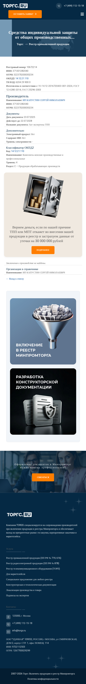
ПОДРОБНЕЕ (43, 250)
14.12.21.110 (21, 78)
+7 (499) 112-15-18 (74, 6)
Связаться (43, 477)
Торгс (20, 44)
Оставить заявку (25, 14)
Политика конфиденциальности (43, 679)
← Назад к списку (15, 279)
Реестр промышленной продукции (49, 44)
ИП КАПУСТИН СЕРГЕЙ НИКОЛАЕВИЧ (44, 100)
